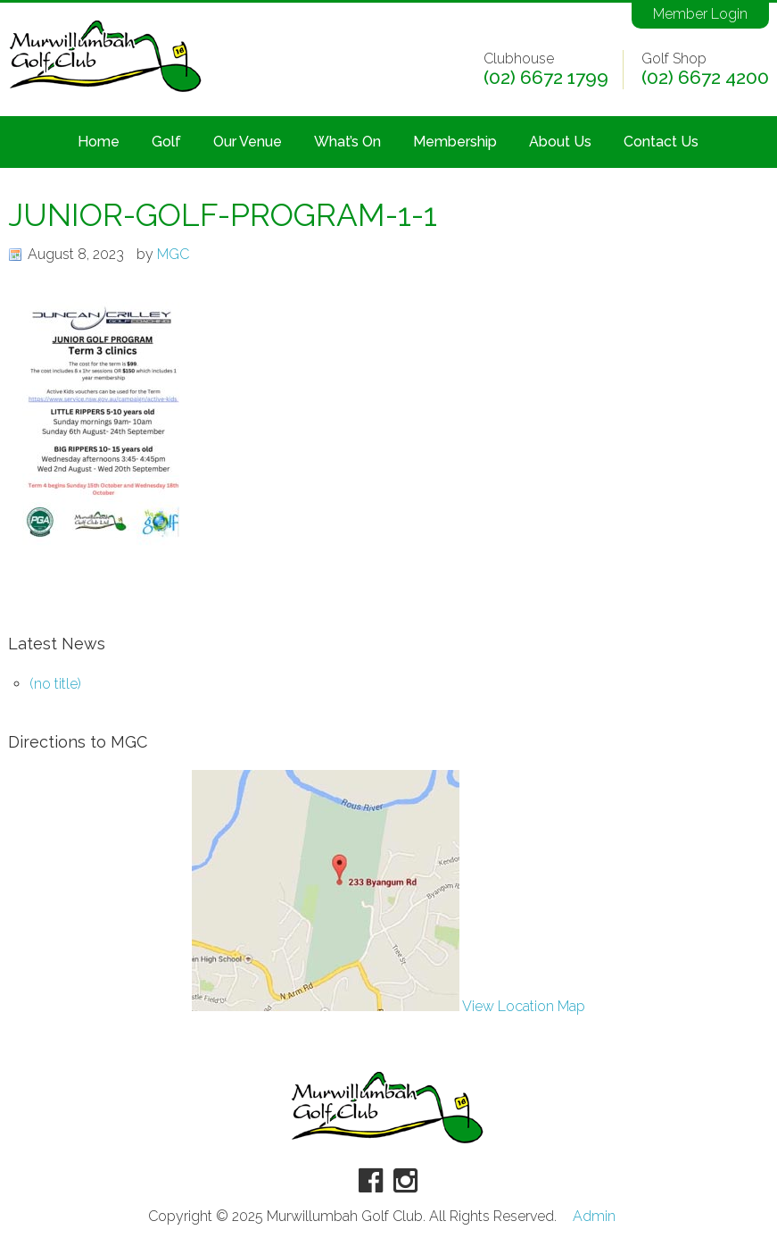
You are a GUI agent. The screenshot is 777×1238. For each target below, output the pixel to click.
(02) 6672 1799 (546, 77)
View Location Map (388, 1006)
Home (99, 141)
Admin (594, 1216)
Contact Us (661, 141)
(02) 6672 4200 (705, 77)
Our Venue (247, 141)
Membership (455, 141)
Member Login (700, 13)
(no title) (55, 683)
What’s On (347, 141)
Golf (166, 141)
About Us (560, 141)
